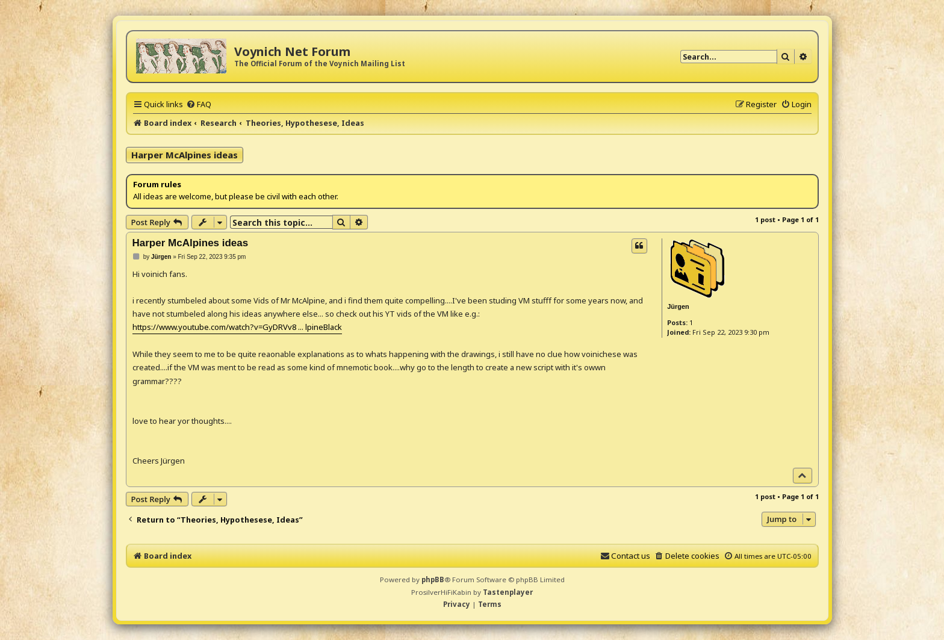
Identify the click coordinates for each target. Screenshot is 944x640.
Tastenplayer (508, 592)
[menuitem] (198, 104)
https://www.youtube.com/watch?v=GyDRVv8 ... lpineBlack (237, 327)
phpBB (432, 579)
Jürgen (678, 306)
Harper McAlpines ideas (184, 155)
